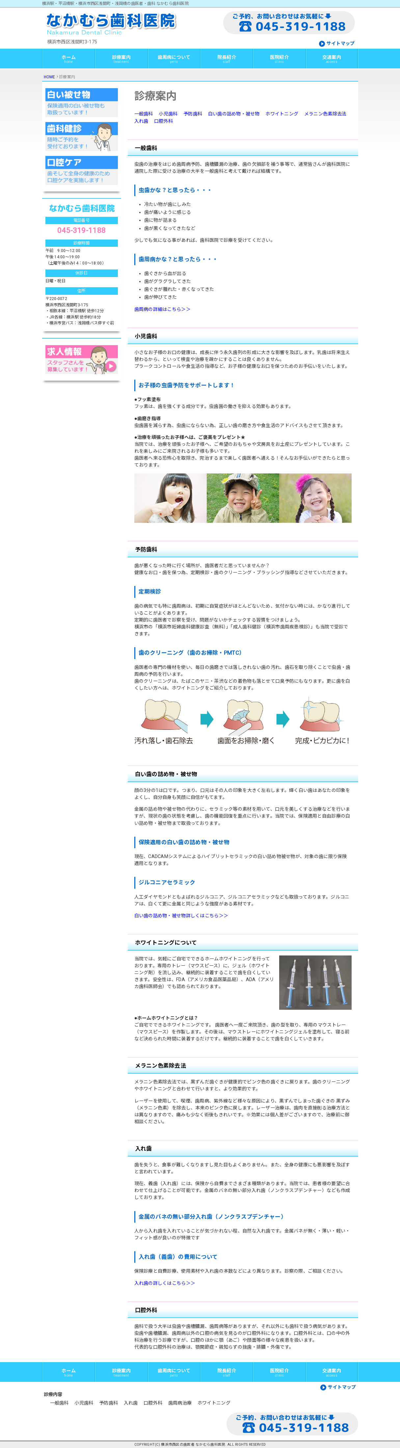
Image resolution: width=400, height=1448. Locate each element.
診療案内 (121, 59)
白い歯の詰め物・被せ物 (234, 113)
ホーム (69, 59)
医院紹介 (279, 59)
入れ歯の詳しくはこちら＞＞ (165, 1283)
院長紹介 (226, 59)
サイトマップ (341, 43)
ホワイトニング (281, 113)
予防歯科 (192, 113)
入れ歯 (141, 121)
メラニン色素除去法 (325, 113)
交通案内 (331, 59)
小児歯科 (168, 113)
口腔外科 (163, 121)
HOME (49, 77)
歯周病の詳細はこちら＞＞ (162, 309)
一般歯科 (143, 113)
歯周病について (174, 59)
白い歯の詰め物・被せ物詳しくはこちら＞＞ (181, 915)
